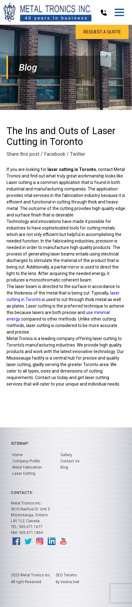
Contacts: (22, 493)
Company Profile (26, 461)
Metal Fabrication (27, 467)
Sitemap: (20, 443)
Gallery (66, 455)
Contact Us (70, 461)
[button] (119, 12)
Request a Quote (102, 31)
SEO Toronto (66, 575)
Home (17, 455)
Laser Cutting (23, 473)
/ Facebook (53, 154)
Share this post (23, 154)
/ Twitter (76, 154)
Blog (64, 467)
